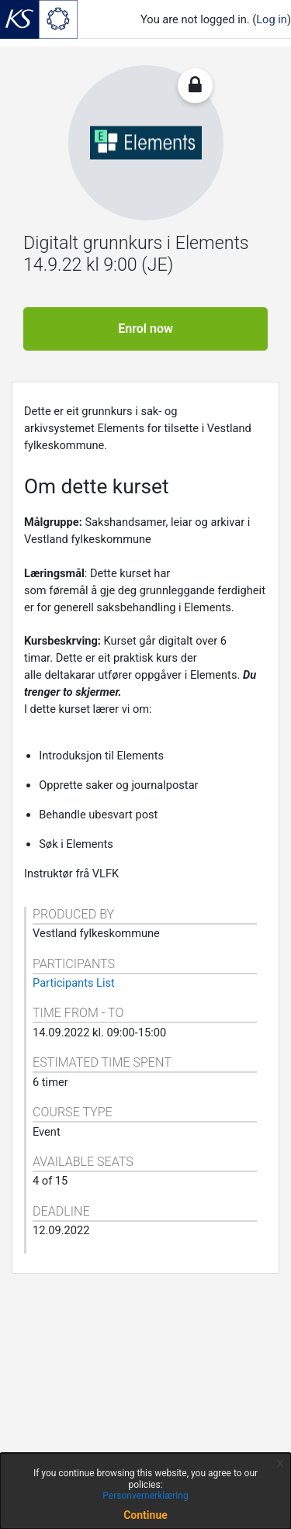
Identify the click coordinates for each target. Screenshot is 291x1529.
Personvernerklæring (145, 1495)
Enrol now (145, 328)
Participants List (74, 983)
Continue (145, 1515)
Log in (271, 19)
